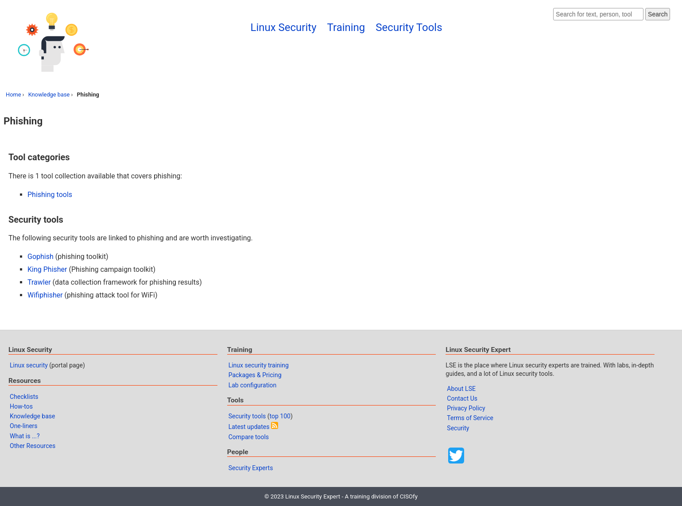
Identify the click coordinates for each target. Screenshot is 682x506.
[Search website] (598, 14)
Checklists (24, 396)
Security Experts (251, 467)
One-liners (24, 425)
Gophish (40, 256)
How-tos (21, 406)
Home (13, 94)
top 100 (280, 416)
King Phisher (47, 269)
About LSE (461, 388)
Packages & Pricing (255, 375)
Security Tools (409, 27)
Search (657, 14)
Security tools (247, 416)
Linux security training (259, 365)
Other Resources (32, 445)
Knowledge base (49, 94)
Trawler (39, 282)
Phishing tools (49, 194)
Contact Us (462, 398)
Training (346, 27)
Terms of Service (470, 417)
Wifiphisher (45, 295)
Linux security (29, 365)
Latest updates (249, 426)
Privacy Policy (466, 408)
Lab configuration (253, 385)
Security (458, 428)
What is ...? (25, 436)
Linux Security (283, 27)
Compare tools (249, 436)
